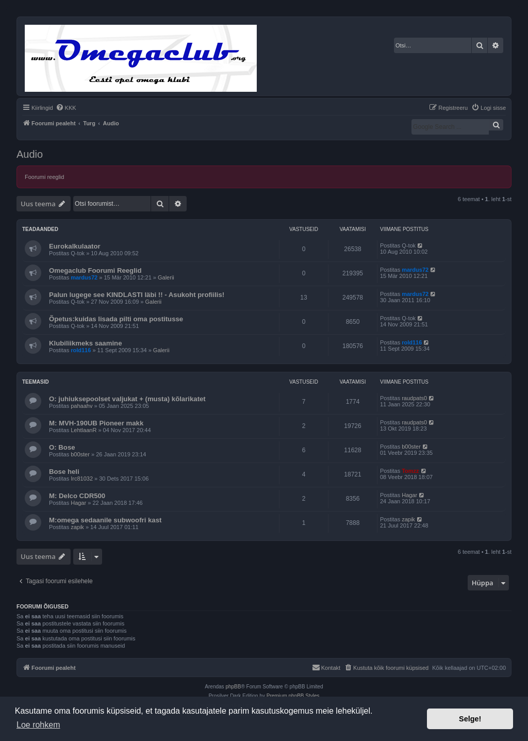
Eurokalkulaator (75, 246)
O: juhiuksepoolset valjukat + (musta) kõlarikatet (127, 399)
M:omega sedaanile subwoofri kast (105, 520)
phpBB (233, 686)
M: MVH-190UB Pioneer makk (96, 423)
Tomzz (410, 471)
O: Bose (62, 447)
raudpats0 (414, 398)
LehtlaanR (83, 430)
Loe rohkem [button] (38, 724)
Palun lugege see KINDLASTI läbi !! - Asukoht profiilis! (136, 295)
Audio (29, 154)
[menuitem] (66, 108)
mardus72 (84, 277)
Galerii (166, 277)
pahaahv (81, 406)
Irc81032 (82, 478)
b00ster (80, 454)
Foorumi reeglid (44, 177)
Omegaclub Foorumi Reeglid (95, 270)
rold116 (81, 350)
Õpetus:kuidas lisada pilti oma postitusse (116, 319)
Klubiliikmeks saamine (85, 343)
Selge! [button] (470, 719)
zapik (77, 527)
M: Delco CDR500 (77, 496)
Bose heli (64, 471)
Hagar (78, 503)
